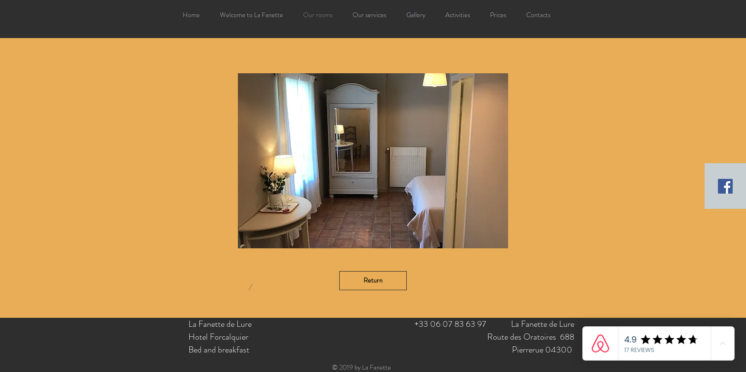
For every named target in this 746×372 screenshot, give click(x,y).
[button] (373, 160)
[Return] (373, 280)
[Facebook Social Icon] (725, 186)
